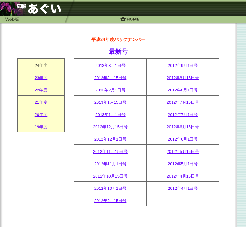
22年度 (41, 90)
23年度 (41, 77)
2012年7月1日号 (183, 114)
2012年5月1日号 (183, 163)
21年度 (41, 102)
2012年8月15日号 (183, 77)
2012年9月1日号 (183, 65)
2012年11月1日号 (110, 163)
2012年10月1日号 (110, 188)
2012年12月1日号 (110, 139)
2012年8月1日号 (183, 90)
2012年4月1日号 (183, 188)
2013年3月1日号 (110, 65)
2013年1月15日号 (110, 102)
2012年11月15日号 (110, 151)
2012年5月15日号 (183, 151)
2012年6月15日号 (183, 127)
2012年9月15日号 (110, 200)
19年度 (41, 127)
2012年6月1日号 (183, 139)
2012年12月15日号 (110, 127)
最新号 (118, 51)
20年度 (41, 114)
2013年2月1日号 (110, 90)
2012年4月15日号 (183, 176)
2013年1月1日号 (110, 114)
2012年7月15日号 (183, 102)
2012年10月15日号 (110, 176)
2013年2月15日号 (110, 77)
